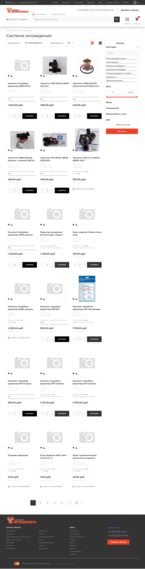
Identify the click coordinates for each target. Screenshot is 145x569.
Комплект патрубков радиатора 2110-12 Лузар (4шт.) (19, 382)
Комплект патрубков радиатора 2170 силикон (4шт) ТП (52, 382)
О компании (65, 2)
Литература (42, 531)
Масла (40, 534)
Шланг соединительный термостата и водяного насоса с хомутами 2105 (84, 456)
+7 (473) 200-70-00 (104, 10)
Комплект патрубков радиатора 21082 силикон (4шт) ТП (20, 308)
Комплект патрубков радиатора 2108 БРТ (50, 308)
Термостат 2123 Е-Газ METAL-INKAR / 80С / (86, 159)
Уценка (41, 545)
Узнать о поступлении (84, 189)
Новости (73, 540)
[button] (35, 43)
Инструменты (11, 548)
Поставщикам (78, 2)
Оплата (72, 548)
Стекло (40, 540)
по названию (39, 14)
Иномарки (10, 545)
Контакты (126, 2)
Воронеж (11, 2)
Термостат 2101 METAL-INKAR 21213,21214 (54, 159)
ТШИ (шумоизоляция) (46, 542)
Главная (55, 2)
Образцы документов (77, 537)
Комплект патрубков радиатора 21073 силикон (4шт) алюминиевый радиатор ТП (20, 233)
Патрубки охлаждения (115, 66)
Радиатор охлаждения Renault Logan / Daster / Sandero (51, 233)
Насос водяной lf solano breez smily (87, 233)
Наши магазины (75, 551)
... (69, 503)
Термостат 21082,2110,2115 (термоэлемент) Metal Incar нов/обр (86, 85)
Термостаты (111, 77)
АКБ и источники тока (14, 540)
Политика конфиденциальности (65, 564)
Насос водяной (112, 62)
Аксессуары (10, 542)
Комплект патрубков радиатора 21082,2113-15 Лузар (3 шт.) (19, 85)
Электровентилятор (114, 81)
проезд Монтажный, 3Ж (27, 2)
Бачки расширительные (116, 58)
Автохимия (10, 534)
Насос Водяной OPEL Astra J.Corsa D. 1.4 (53, 456)
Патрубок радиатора (18, 455)
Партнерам (91, 2)
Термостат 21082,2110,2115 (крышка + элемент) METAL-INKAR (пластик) (21, 159)
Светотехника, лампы (45, 537)
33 (76, 503)
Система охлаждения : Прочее (118, 73)
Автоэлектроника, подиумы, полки (18, 537)
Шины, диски (43, 548)
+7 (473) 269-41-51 (85, 10)
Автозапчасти (11, 531)
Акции (100, 2)
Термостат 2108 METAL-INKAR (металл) (54, 84)
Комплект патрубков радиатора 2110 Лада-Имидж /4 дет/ (86, 308)
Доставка (73, 545)
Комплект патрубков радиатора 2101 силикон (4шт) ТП (84, 382)
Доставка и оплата (112, 2)
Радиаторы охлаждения (116, 70)
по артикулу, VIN (56, 14)
